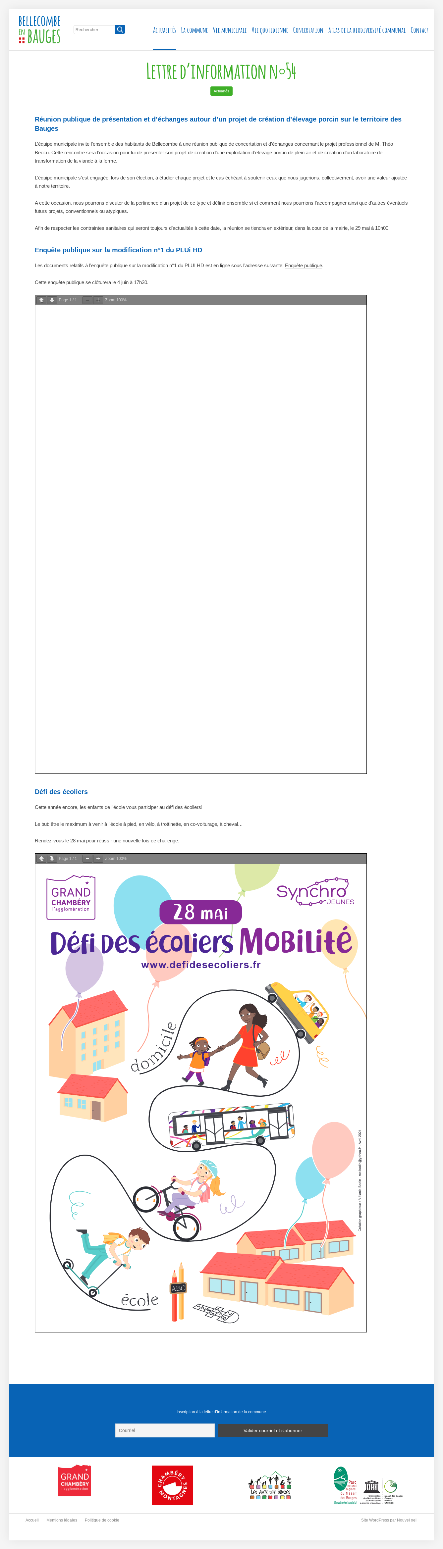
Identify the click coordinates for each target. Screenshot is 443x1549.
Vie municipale (230, 29)
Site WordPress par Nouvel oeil (389, 1520)
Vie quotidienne (270, 29)
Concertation (308, 29)
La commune (194, 29)
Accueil (32, 1520)
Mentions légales (61, 1520)
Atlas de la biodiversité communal (367, 29)
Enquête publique (303, 265)
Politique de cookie (102, 1520)
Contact (420, 29)
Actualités (164, 29)
